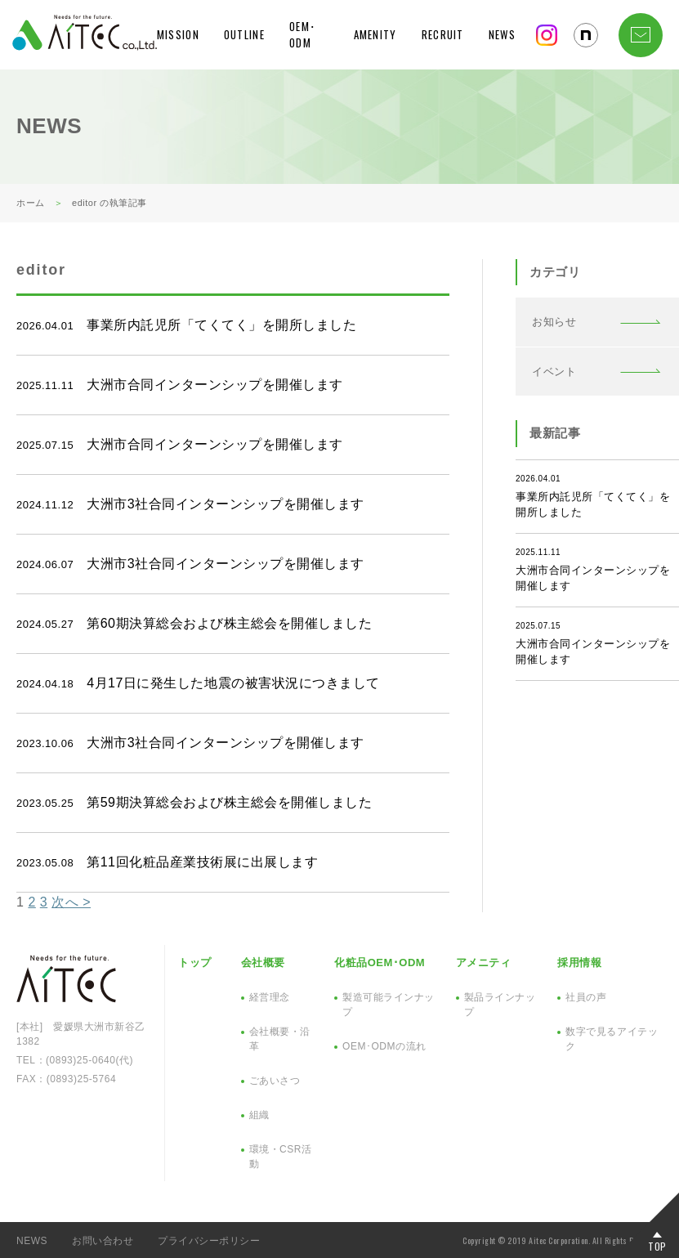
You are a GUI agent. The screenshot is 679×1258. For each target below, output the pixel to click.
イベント (554, 371)
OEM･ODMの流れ (384, 1046)
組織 (259, 1115)
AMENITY (375, 34)
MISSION (178, 34)
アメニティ (483, 962)
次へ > (71, 902)
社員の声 (585, 997)
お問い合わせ (102, 1241)
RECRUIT (443, 34)
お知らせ (554, 322)
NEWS (502, 34)
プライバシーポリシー (209, 1241)
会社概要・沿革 (279, 1039)
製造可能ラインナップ (388, 1005)
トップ (195, 962)
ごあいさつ (275, 1080)
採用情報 (579, 962)
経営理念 (269, 997)
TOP (657, 1245)
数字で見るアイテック (611, 1039)
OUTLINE (244, 34)
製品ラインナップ (500, 1005)
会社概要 (263, 962)
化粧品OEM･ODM (379, 962)
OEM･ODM (302, 34)
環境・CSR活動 (280, 1157)
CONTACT (641, 35)
